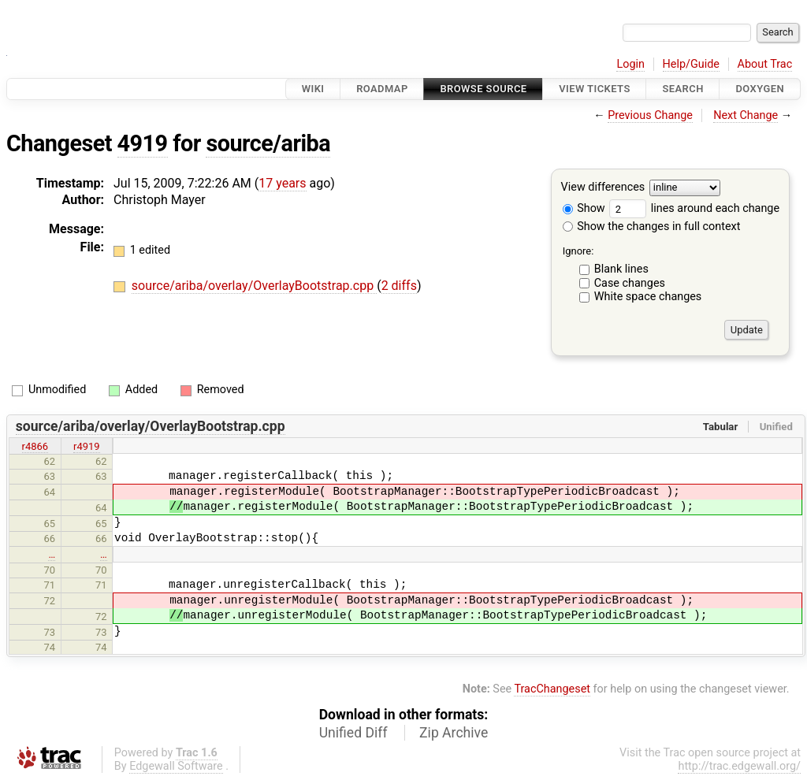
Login (630, 64)
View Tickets (594, 89)
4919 (142, 143)
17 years (282, 183)
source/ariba (268, 143)
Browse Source (483, 89)
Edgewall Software (176, 766)
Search (682, 89)
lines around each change (694, 208)
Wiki (313, 89)
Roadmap (382, 89)
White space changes (648, 296)
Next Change (745, 115)
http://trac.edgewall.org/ (739, 766)
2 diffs (399, 285)
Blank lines (621, 269)
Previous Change (650, 115)
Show (584, 208)
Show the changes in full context (652, 226)
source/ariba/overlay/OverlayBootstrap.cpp (254, 285)
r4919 (86, 446)
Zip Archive (453, 733)
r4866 (35, 446)
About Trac (765, 64)
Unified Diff (353, 733)
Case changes (629, 283)
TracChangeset (552, 689)
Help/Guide (691, 64)
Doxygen (759, 89)
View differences (603, 188)
